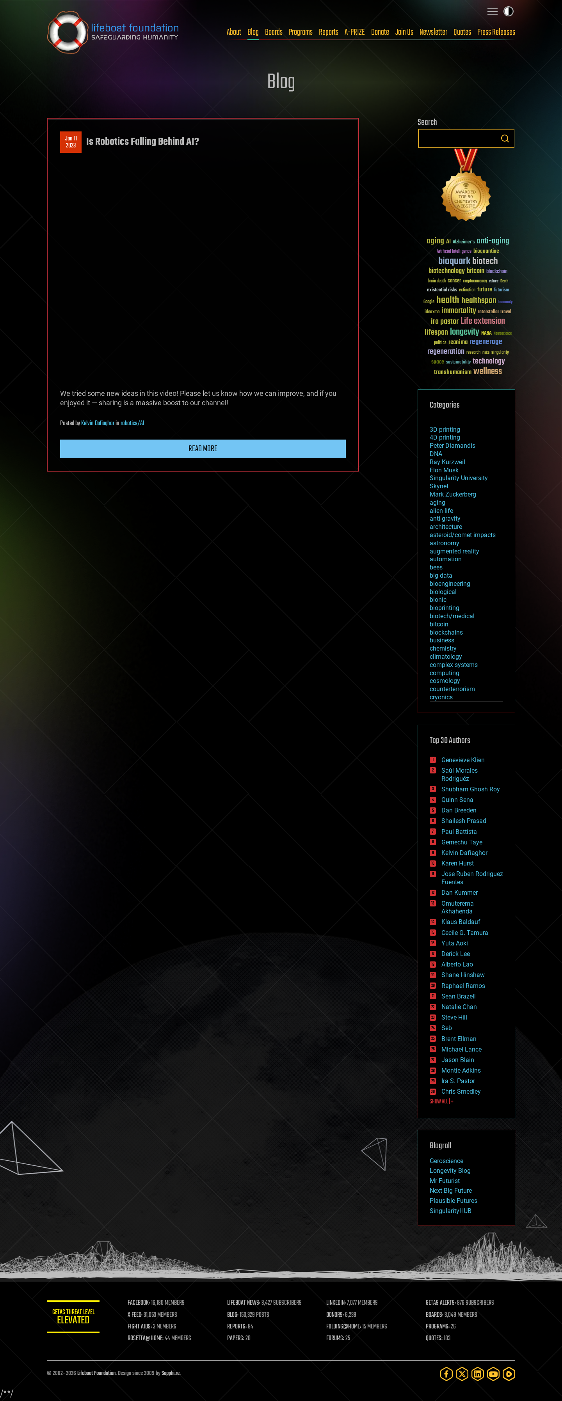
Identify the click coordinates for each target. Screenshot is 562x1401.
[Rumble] (509, 1374)
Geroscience (446, 1161)
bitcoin (439, 624)
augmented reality (454, 551)
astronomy (444, 543)
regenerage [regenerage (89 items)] (486, 342)
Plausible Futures (453, 1200)
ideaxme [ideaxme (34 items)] (432, 312)
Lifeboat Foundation (96, 1373)
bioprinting (444, 608)
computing (444, 673)
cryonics (441, 697)
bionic (438, 599)
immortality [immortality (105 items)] (458, 311)
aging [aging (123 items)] (435, 241)
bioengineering (450, 583)
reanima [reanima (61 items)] (458, 342)
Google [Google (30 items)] (428, 302)
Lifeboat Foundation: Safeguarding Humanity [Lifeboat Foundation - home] (113, 32)
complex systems (454, 665)
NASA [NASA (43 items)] (486, 333)
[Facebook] (446, 1374)
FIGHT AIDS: (142, 1327)
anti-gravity (445, 518)
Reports (328, 32)
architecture (446, 526)
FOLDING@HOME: (344, 1327)
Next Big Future (451, 1190)
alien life (441, 510)
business (442, 640)
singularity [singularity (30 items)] (500, 352)
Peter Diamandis (452, 445)
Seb (446, 1028)
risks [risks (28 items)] (485, 352)
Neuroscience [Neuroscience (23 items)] (503, 334)
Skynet (439, 486)
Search (505, 138)
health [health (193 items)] (447, 300)
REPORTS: (238, 1327)
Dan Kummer (459, 892)
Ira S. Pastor (458, 1081)
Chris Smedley (461, 1091)
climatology (446, 656)
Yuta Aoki (454, 943)
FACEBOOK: (141, 1303)
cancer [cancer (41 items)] (454, 281)
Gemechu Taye (461, 842)
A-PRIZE (355, 32)
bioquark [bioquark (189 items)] (454, 261)
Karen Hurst (457, 863)
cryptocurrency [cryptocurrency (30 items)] (475, 281)
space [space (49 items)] (437, 361)
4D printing (445, 437)
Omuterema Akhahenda (457, 907)
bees (436, 567)
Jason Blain (457, 1060)
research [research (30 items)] (473, 352)
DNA (436, 454)
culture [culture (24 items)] (493, 281)
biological (443, 592)
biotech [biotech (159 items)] (485, 261)
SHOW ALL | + (442, 1102)
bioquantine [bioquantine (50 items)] (486, 251)
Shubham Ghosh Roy (470, 789)
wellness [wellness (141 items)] (487, 372)
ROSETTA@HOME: (147, 1339)
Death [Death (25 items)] (504, 281)
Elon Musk (444, 470)
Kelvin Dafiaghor (97, 424)
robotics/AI (132, 424)
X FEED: (137, 1315)
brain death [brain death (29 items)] (437, 281)
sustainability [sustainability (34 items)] (458, 362)
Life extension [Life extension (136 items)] (483, 321)
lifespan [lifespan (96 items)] (436, 332)
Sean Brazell (458, 996)
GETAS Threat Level (74, 1318)
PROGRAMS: (438, 1327)
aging (437, 502)
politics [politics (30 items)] (440, 343)
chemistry (443, 648)
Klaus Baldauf (460, 922)
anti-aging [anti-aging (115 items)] (493, 241)
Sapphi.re (171, 1373)
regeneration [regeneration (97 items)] (445, 351)
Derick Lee (455, 954)
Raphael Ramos (463, 986)
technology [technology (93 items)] (489, 361)
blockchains (446, 632)
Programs (301, 32)
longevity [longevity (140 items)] (464, 332)
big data (441, 575)
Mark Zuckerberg (453, 494)
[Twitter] (462, 1374)
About (234, 32)
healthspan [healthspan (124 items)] (478, 301)
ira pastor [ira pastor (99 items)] (445, 321)
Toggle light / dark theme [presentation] (508, 11)
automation (446, 559)
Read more (203, 449)
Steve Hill (454, 1017)
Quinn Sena (457, 799)
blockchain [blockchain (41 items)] (496, 272)
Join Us (404, 32)
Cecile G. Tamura (464, 932)
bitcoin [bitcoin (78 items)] (475, 271)
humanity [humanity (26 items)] (505, 302)
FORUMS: (336, 1339)
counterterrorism (452, 689)
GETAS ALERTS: (441, 1303)
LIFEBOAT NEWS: (244, 1303)
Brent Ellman (459, 1039)
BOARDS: (435, 1315)
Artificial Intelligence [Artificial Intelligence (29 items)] (454, 251)
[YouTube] (493, 1374)
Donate (380, 32)
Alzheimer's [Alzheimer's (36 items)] (464, 242)
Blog (253, 32)
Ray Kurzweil (447, 462)
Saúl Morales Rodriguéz (459, 774)
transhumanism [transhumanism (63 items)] (452, 372)
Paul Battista (459, 831)
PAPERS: (236, 1339)
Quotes (462, 32)
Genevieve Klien (463, 760)
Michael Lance (461, 1049)
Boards (274, 32)
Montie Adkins (461, 1070)
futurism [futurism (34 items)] (501, 290)
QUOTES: (434, 1339)
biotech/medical (452, 616)
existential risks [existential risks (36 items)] (442, 290)
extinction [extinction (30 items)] (467, 290)
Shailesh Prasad (463, 821)
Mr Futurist (445, 1181)
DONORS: (336, 1315)
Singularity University (459, 478)
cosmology (445, 681)
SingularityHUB (450, 1211)
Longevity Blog (450, 1170)
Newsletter (433, 32)
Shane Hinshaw (463, 975)
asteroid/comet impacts (463, 535)
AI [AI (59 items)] (448, 242)
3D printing (445, 429)
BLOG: (234, 1315)
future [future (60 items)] (484, 289)
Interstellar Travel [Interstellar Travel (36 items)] (494, 312)
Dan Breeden (459, 810)
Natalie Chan (459, 1007)
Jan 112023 (71, 142)
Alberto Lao (457, 964)
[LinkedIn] (477, 1374)
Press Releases (496, 32)
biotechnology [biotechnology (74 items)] (447, 271)
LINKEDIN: (337, 1303)
